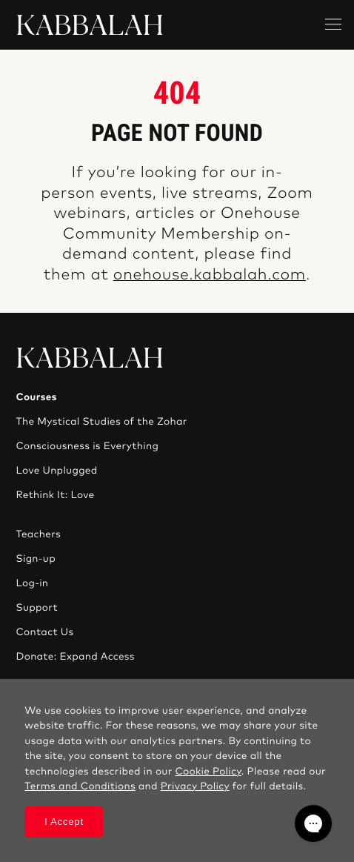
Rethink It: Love (55, 495)
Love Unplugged (56, 470)
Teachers (38, 534)
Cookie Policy (208, 771)
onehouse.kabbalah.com (209, 275)
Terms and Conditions (80, 786)
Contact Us (44, 632)
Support (36, 608)
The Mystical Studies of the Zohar (101, 422)
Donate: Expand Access (75, 657)
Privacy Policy (195, 786)
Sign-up (35, 559)
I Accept (64, 821)
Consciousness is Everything (87, 446)
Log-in (32, 583)
